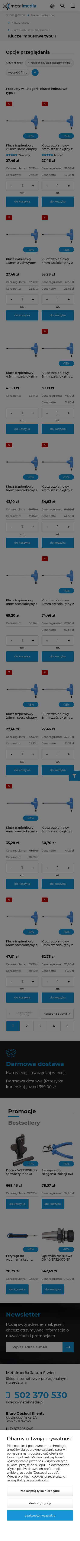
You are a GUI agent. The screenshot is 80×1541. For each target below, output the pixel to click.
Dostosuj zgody (40, 1503)
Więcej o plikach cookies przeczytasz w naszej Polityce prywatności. (36, 1478)
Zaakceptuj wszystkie (40, 1515)
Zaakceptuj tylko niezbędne (40, 1490)
